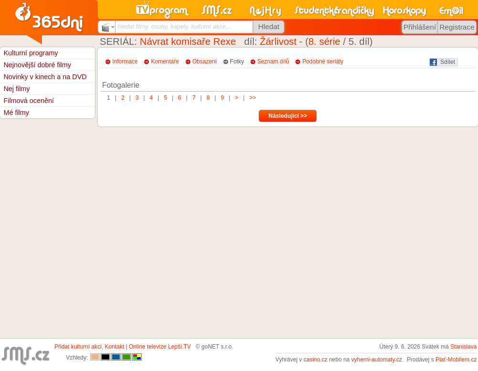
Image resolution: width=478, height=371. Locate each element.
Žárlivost (278, 41)
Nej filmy (16, 89)
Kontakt (115, 346)
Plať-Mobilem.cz (456, 359)
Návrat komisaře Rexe (188, 41)
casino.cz (315, 359)
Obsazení (204, 61)
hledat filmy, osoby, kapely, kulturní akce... (174, 26)
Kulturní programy (30, 53)
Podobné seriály (322, 61)
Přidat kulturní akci (78, 346)
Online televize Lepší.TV (160, 346)
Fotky (237, 61)
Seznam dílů (273, 61)
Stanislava (463, 346)
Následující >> (288, 116)
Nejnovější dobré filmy (37, 65)
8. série (325, 41)
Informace (124, 61)
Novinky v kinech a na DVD (44, 77)
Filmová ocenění (28, 100)
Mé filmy (16, 112)
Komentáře (165, 61)
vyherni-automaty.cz (376, 359)
